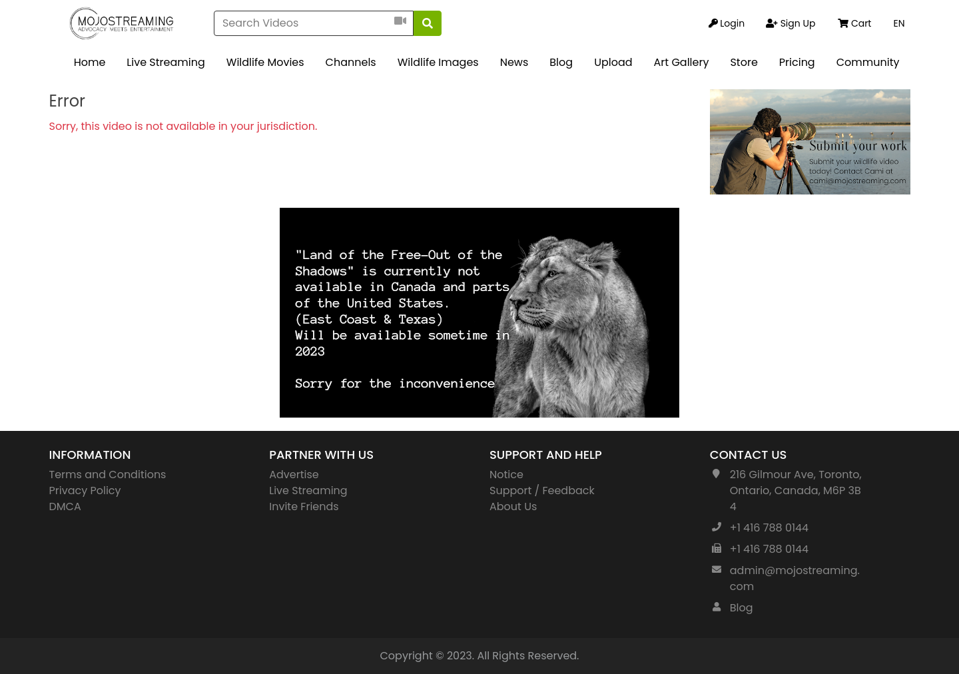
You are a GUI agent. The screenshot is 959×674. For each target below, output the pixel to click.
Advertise (294, 474)
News (514, 62)
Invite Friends (303, 506)
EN (898, 23)
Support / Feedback (542, 490)
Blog (561, 62)
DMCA (65, 506)
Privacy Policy (85, 490)
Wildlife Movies (265, 62)
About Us (513, 506)
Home (90, 62)
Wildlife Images (438, 62)
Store (743, 62)
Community (868, 62)
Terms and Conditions (107, 474)
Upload (613, 62)
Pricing (797, 62)
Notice (506, 474)
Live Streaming (165, 62)
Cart (854, 23)
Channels (351, 62)
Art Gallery (681, 62)
